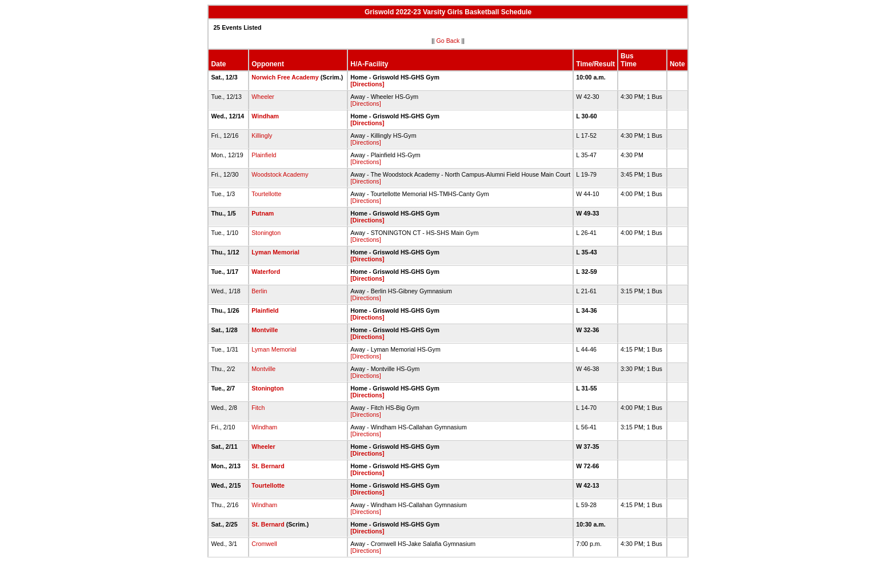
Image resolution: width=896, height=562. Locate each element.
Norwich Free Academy (284, 77)
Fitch (258, 407)
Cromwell (264, 543)
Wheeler (262, 96)
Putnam (262, 213)
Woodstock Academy (279, 174)
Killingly (261, 135)
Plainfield (263, 155)
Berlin (259, 291)
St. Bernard (267, 466)
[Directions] (367, 84)
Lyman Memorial (275, 252)
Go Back (448, 40)
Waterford (265, 271)
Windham (265, 116)
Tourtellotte (266, 193)
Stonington (266, 232)
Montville (264, 329)
